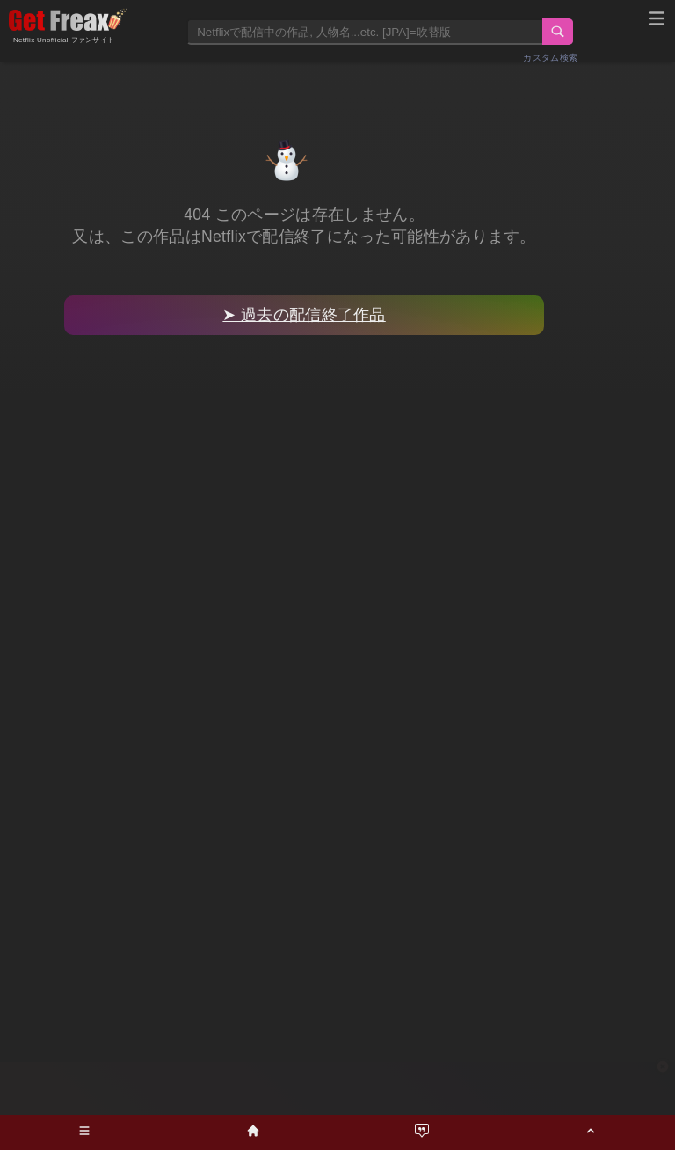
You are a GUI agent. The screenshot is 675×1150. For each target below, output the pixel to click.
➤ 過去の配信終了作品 (303, 315)
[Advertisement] (337, 1088)
